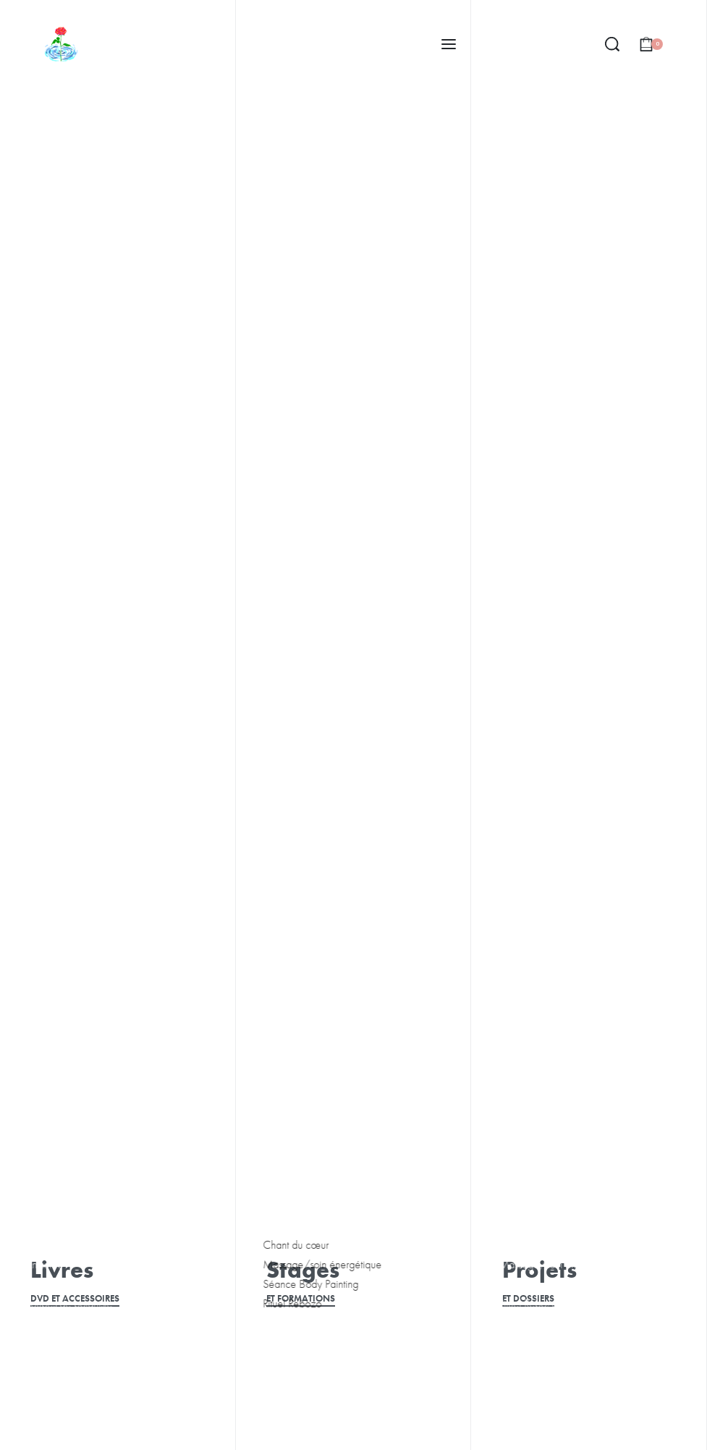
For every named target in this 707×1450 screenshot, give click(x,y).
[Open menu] (449, 44)
